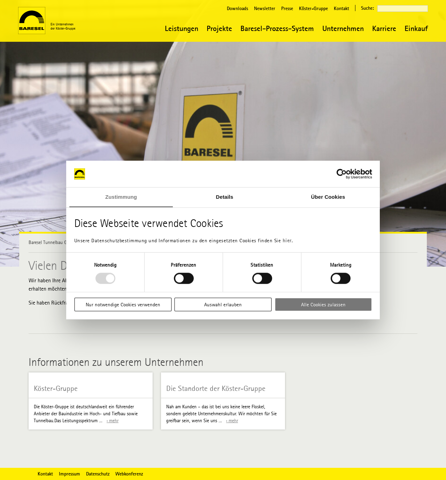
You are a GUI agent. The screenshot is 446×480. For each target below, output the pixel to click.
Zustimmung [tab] (121, 197)
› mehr (112, 421)
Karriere (384, 28)
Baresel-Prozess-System (277, 28)
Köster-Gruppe (313, 8)
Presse (287, 8)
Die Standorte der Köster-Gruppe (216, 388)
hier (287, 240)
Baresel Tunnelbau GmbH (52, 242)
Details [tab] (224, 197)
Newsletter (264, 8)
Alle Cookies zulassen (323, 304)
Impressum (69, 474)
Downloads (237, 8)
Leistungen (181, 28)
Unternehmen (343, 28)
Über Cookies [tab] (328, 197)
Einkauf (416, 28)
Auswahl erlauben (223, 304)
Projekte (219, 28)
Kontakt (341, 8)
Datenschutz (97, 474)
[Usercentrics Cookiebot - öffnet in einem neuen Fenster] (341, 174)
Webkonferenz (129, 474)
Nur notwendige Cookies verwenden (123, 304)
